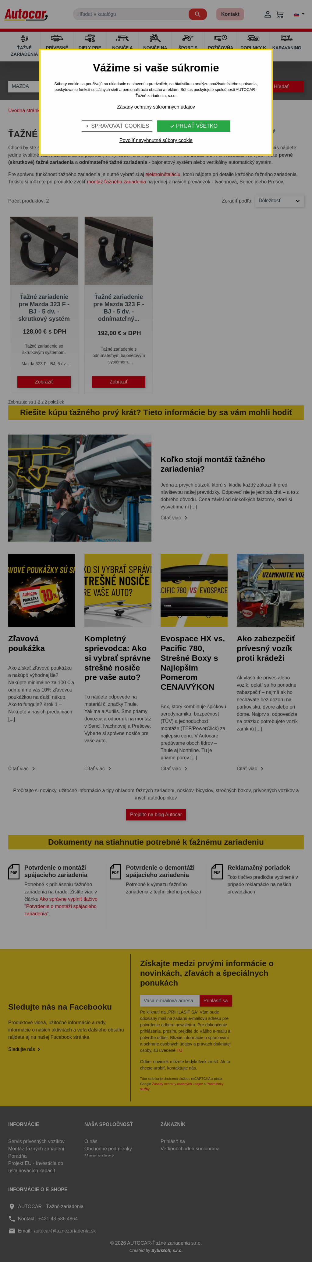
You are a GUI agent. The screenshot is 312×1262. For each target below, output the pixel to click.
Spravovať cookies (117, 126)
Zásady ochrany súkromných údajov (156, 106)
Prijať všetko (194, 126)
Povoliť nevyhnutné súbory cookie (156, 140)
